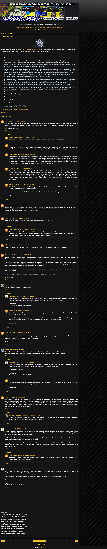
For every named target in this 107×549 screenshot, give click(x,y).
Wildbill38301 (13, 137)
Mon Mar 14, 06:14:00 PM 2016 (22, 254)
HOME (17, 27)
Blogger (43, 547)
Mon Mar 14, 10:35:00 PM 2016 (32, 415)
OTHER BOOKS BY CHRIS (39, 27)
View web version (40, 544)
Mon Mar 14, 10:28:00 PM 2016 (17, 397)
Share (3, 112)
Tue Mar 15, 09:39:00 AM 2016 (23, 310)
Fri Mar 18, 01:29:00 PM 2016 (23, 168)
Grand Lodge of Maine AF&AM (31, 49)
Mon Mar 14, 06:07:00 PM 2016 (21, 245)
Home (39, 541)
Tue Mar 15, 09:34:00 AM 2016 (23, 380)
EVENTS (54, 27)
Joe (6, 121)
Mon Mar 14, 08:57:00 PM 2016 (25, 296)
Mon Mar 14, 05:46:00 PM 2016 (16, 121)
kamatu (7, 429)
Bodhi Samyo (9, 332)
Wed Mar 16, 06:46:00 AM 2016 (21, 145)
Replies (9, 134)
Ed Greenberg (13, 184)
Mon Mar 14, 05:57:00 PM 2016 (19, 205)
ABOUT (49, 27)
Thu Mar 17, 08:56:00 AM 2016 (26, 455)
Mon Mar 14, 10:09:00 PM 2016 (25, 362)
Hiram (6, 397)
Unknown (7, 205)
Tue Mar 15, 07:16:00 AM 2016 (18, 429)
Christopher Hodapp (15, 415)
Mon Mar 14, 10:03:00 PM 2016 (18, 349)
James (7, 285)
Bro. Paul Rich (9, 254)
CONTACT (59, 27)
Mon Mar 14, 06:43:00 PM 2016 (21, 332)
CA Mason (12, 168)
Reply (6, 131)
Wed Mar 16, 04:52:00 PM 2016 (21, 469)
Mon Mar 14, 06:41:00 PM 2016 (17, 285)
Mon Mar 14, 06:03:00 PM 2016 (25, 137)
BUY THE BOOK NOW (26, 27)
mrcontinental (13, 154)
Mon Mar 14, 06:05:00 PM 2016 (21, 218)
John (10, 145)
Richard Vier (12, 296)
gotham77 (12, 310)
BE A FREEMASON (40, 29)
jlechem (7, 349)
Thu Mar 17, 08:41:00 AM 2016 (26, 229)
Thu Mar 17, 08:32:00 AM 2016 (26, 154)
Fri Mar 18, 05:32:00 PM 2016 (26, 184)
